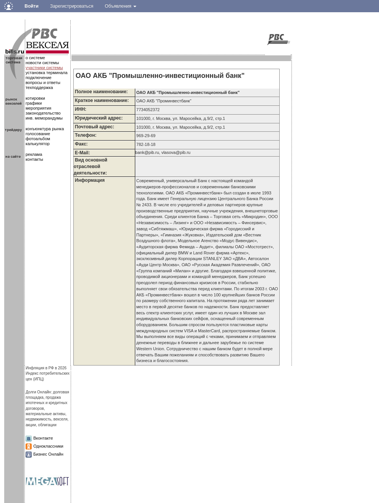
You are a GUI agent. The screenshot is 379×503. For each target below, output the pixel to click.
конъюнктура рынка (45, 128)
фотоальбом (38, 138)
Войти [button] (31, 6)
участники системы (44, 67)
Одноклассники (48, 446)
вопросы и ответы (43, 82)
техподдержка (39, 87)
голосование (38, 133)
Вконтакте (43, 438)
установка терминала (47, 72)
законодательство (43, 113)
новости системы (42, 62)
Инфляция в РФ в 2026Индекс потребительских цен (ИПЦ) (48, 373)
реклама (34, 154)
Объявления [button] (120, 6)
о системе (35, 57)
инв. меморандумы (44, 118)
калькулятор (38, 143)
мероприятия (38, 108)
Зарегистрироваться (71, 6)
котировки (35, 98)
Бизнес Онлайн (48, 454)
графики (34, 103)
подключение (39, 77)
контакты (34, 159)
